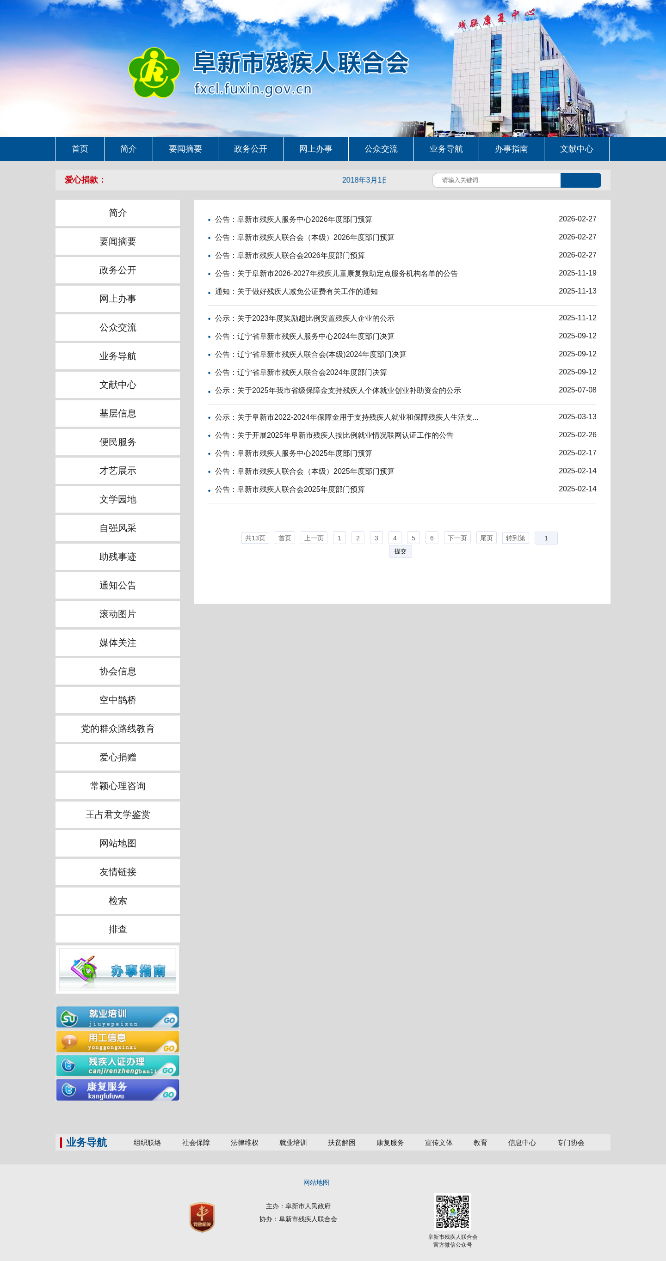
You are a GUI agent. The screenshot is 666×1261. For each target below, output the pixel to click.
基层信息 (117, 413)
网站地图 (117, 843)
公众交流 (117, 327)
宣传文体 (439, 1142)
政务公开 (117, 270)
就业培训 (293, 1142)
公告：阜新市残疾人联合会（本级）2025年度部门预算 (305, 471)
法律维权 (245, 1142)
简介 (118, 213)
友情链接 (117, 872)
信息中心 (522, 1142)
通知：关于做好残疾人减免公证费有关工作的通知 (296, 291)
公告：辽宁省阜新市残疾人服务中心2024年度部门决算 (305, 336)
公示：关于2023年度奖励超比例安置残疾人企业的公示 (305, 318)
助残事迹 (117, 556)
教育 (480, 1142)
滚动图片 (117, 614)
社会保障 (196, 1142)
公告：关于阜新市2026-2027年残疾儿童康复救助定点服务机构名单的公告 (336, 273)
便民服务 (117, 442)
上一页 (314, 538)
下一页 (457, 538)
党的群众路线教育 (118, 728)
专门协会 (571, 1142)
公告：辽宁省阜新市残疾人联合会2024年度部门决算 (301, 372)
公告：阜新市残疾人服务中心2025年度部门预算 (293, 453)
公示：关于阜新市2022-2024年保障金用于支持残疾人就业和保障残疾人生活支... (347, 417)
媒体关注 (117, 642)
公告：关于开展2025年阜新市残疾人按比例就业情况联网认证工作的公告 (334, 435)
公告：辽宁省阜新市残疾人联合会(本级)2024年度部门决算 (311, 354)
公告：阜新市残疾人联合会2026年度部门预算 (290, 255)
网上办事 (117, 299)
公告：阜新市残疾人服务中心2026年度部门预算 (293, 219)
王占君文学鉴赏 (118, 814)
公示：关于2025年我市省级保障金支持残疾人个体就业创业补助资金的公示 (338, 390)
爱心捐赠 (117, 757)
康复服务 (390, 1142)
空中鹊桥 (117, 700)
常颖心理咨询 (118, 786)
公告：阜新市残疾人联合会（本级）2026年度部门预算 (305, 237)
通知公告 (117, 585)
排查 (118, 929)
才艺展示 (117, 470)
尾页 (486, 538)
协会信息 (117, 671)
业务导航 (117, 356)
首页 (284, 538)
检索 (118, 900)
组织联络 (147, 1142)
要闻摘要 (117, 241)
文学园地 (117, 499)
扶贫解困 (342, 1142)
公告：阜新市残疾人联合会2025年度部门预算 (290, 489)
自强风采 (117, 528)
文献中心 (117, 385)
